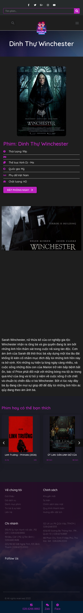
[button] (77, 23)
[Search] (77, 11)
